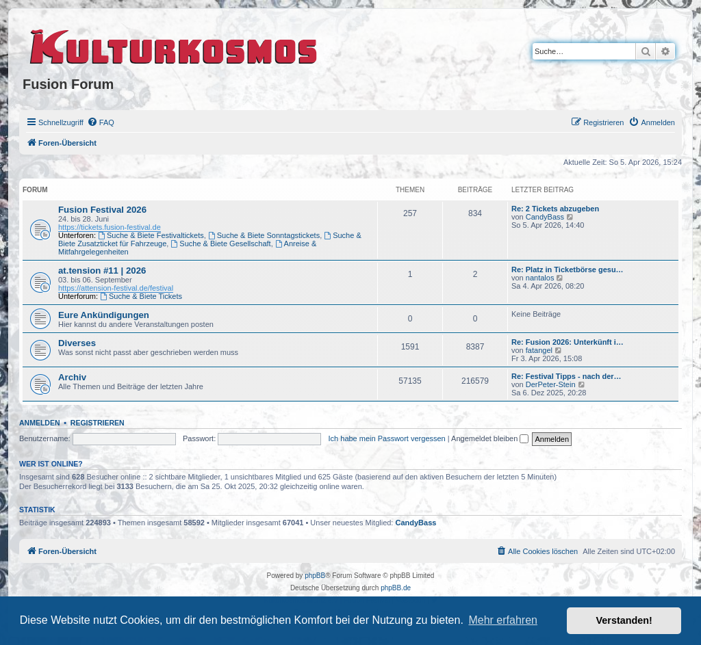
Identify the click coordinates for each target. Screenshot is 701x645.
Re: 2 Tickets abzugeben (555, 209)
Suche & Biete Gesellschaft (220, 243)
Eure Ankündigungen (103, 315)
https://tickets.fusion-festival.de (109, 227)
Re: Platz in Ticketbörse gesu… (567, 269)
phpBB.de (396, 588)
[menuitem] (100, 122)
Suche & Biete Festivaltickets (151, 235)
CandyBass (545, 217)
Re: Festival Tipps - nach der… (566, 376)
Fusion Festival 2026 (102, 210)
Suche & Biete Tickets (141, 296)
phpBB (315, 575)
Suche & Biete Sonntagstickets (264, 235)
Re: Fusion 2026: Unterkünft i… (567, 342)
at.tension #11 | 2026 (102, 270)
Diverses (77, 343)
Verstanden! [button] (624, 620)
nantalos (540, 278)
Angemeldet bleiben (489, 438)
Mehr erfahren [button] (502, 620)
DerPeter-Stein (551, 384)
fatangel (539, 350)
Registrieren (98, 423)
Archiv (72, 377)
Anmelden (39, 423)
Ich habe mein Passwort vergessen (387, 438)
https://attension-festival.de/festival (115, 288)
